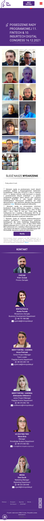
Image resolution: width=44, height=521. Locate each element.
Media (29, 502)
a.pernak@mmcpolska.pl (23, 321)
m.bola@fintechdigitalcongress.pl (23, 446)
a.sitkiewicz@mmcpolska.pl (23, 405)
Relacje (4, 502)
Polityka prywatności (23, 517)
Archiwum (13, 504)
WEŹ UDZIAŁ (29, 3)
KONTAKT (23, 504)
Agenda (21, 502)
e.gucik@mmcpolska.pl (23, 487)
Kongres (12, 502)
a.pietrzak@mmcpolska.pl (23, 364)
